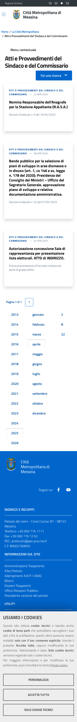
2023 (14, 413)
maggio (37, 354)
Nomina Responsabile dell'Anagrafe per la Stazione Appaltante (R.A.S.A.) (38, 104)
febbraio (38, 324)
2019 (14, 373)
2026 (14, 442)
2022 (14, 403)
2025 (14, 433)
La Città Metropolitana (25, 31)
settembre (39, 393)
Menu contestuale (23, 49)
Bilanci (9, 580)
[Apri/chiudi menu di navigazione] (3, 14)
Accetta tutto (38, 694)
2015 (14, 334)
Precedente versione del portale (26, 595)
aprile (36, 344)
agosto (37, 383)
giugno (37, 363)
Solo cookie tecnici (38, 709)
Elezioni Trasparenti (18, 585)
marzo (36, 334)
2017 (14, 354)
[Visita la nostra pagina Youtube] (68, 490)
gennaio (38, 314)
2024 (14, 423)
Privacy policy (59, 665)
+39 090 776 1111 (30, 531)
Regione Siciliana (13, 3)
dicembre (39, 413)
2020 (14, 383)
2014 (14, 324)
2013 (14, 314)
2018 (14, 363)
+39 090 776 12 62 (24, 536)
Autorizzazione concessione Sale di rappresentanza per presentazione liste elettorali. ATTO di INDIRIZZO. (37, 253)
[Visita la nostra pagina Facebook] (58, 490)
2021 (14, 393)
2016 (14, 344)
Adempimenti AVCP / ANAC (23, 575)
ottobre (37, 403)
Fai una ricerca (51, 75)
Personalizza (38, 679)
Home (4, 31)
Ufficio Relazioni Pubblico (21, 590)
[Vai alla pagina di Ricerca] (69, 14)
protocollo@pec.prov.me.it (29, 541)
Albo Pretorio (13, 570)
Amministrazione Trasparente (24, 565)
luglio (36, 373)
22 (63, 334)
